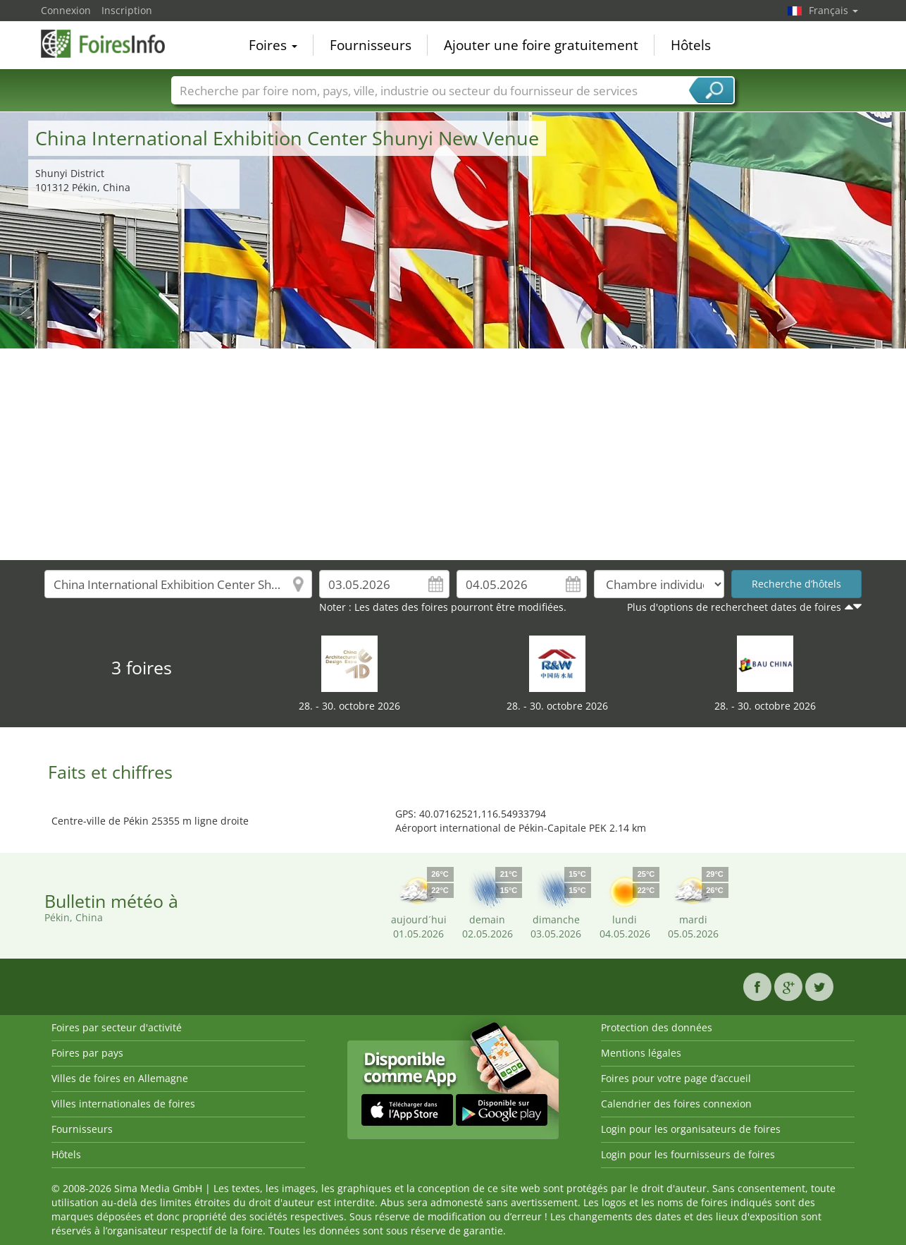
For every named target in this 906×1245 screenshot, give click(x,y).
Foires (273, 45)
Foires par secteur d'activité (116, 1027)
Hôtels (691, 45)
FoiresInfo (111, 44)
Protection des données (656, 1027)
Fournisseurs (370, 45)
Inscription (126, 10)
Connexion (66, 10)
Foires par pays (87, 1052)
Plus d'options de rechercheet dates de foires (734, 607)
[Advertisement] (453, 454)
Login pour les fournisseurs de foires (688, 1154)
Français (833, 10)
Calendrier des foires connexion (676, 1103)
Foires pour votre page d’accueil (676, 1078)
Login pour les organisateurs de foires (691, 1129)
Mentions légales (641, 1052)
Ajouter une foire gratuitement (541, 45)
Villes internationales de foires (123, 1103)
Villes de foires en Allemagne (119, 1078)
